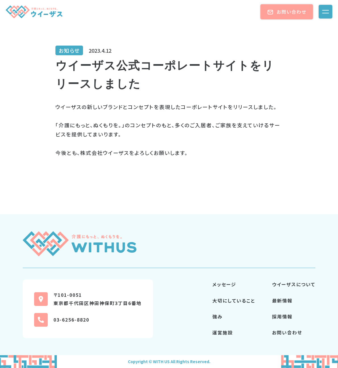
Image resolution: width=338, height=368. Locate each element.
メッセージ (224, 284)
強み (217, 316)
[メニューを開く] (325, 12)
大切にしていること (233, 300)
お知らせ (69, 50)
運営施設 (222, 332)
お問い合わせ (286, 11)
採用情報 (282, 316)
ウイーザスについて (293, 284)
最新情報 (282, 300)
